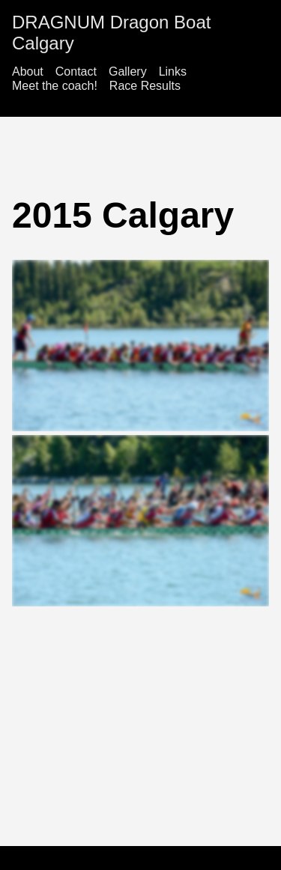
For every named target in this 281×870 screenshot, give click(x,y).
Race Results (145, 85)
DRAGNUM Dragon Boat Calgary (111, 32)
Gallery (128, 71)
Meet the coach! (54, 85)
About (27, 71)
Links (173, 71)
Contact (76, 71)
